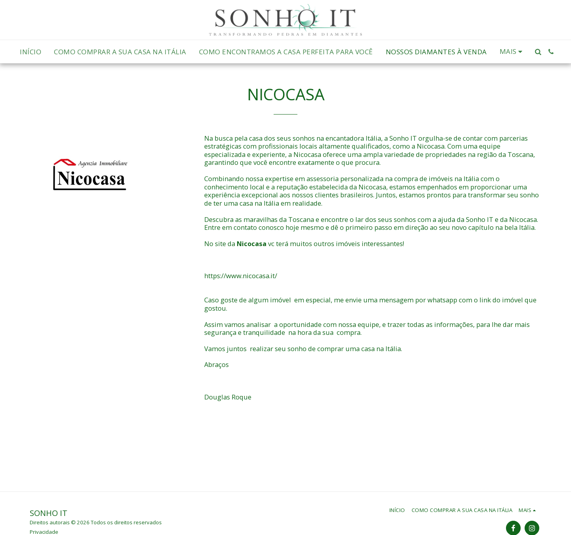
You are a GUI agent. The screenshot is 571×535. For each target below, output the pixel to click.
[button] (538, 51)
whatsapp (442, 299)
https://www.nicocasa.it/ (240, 275)
